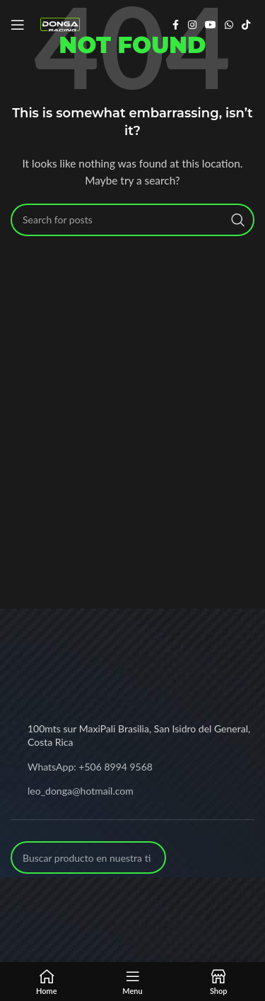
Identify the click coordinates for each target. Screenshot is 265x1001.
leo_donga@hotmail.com (81, 791)
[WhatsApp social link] (228, 25)
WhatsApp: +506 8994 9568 (90, 767)
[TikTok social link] (245, 25)
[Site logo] (60, 24)
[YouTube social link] (210, 25)
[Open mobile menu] (18, 25)
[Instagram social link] (192, 25)
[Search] (132, 220)
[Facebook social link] (175, 25)
